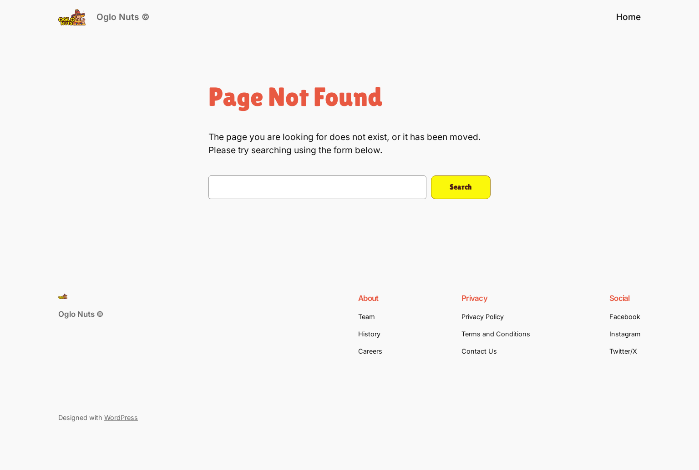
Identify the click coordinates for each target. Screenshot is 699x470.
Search (461, 187)
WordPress (121, 417)
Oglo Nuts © (123, 16)
